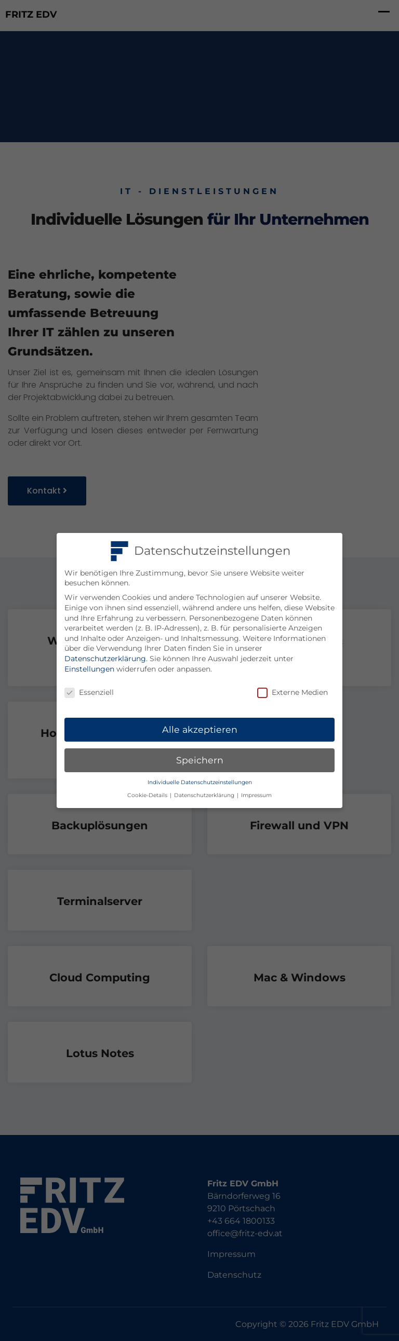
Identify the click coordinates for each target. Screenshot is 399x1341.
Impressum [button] (256, 795)
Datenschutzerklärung (105, 658)
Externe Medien (292, 692)
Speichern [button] (199, 760)
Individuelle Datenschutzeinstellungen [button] (200, 782)
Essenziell (89, 692)
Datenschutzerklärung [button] (205, 795)
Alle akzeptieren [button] (199, 729)
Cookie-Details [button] (148, 795)
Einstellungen (89, 669)
